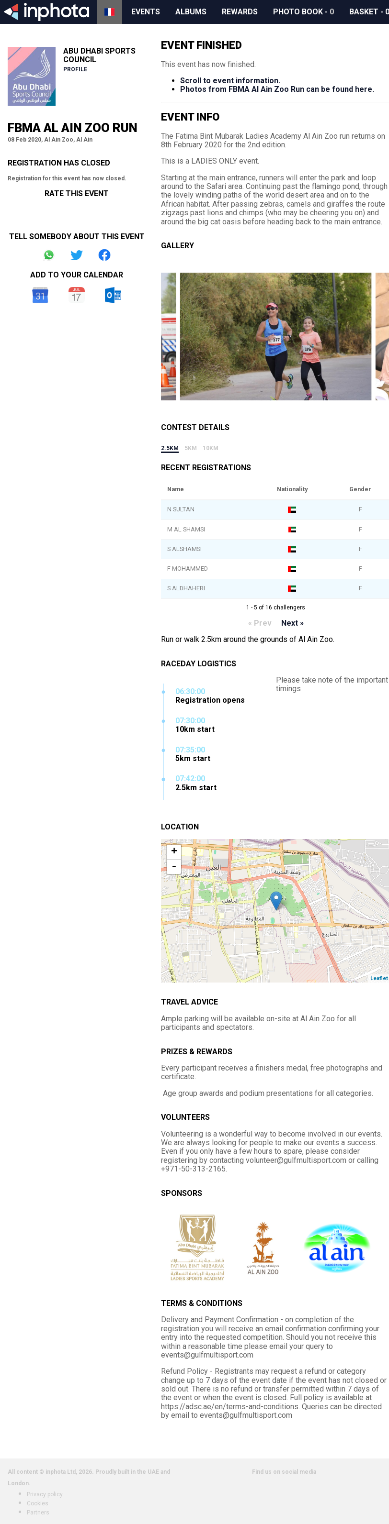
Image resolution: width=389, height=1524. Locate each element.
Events (145, 11)
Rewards (240, 11)
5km (190, 448)
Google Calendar (40, 295)
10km (210, 448)
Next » (292, 623)
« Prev (260, 623)
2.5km (170, 448)
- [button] (174, 867)
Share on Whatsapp (49, 255)
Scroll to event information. (230, 80)
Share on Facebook (104, 255)
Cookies (37, 1503)
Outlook (113, 295)
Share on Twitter (76, 255)
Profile (75, 69)
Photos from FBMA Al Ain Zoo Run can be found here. (277, 89)
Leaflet (379, 978)
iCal (77, 295)
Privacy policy (45, 1494)
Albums (190, 11)
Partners (38, 1512)
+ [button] (174, 852)
